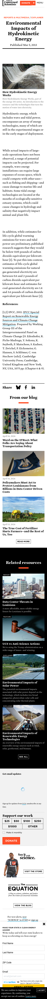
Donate (26, 3)
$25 (7, 821)
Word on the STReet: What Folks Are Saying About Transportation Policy (20, 443)
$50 (16, 821)
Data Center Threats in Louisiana (18, 603)
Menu (40, 3)
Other (32, 826)
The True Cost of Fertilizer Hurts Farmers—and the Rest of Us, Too (23, 531)
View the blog (23, 905)
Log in (22, 983)
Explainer (37, 17)
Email (23, 974)
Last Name (23, 955)
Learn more (30, 996)
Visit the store (33, 871)
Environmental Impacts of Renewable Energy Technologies (20, 736)
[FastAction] (9, 982)
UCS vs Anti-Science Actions (21, 643)
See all (23, 757)
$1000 (12, 826)
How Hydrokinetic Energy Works (20, 94)
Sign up (28, 983)
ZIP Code (23, 965)
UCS (24, 804)
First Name (23, 946)
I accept (41, 990)
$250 (37, 821)
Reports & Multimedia (16, 17)
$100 (26, 821)
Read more (23, 541)
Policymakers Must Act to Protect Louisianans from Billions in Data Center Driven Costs (22, 487)
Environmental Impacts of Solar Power (20, 684)
